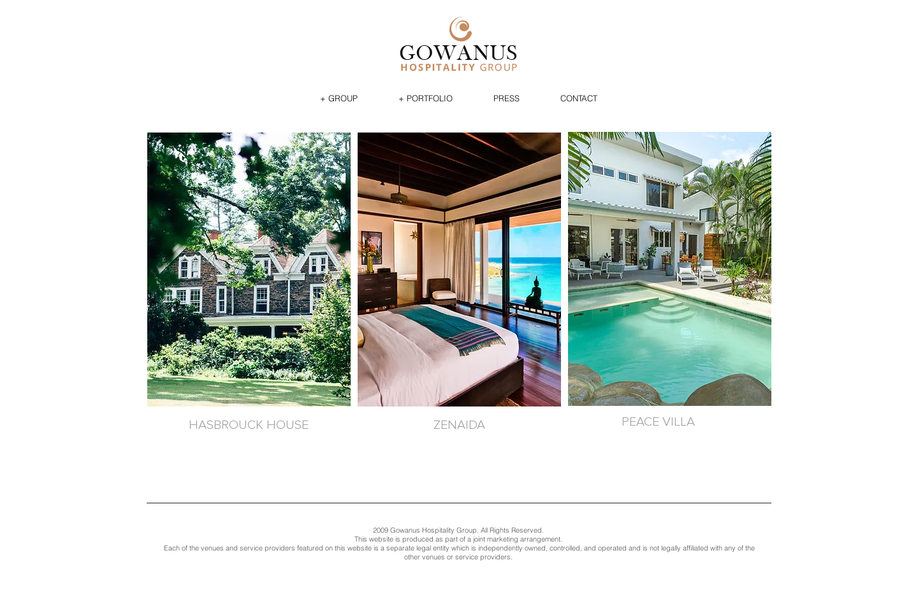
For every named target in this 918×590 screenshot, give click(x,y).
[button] (339, 98)
